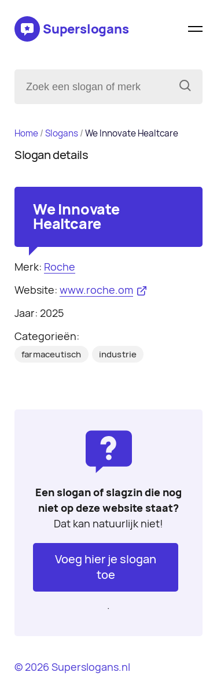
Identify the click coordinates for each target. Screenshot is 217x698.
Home (26, 133)
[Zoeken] (185, 86)
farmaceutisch (51, 354)
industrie (118, 354)
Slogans (61, 133)
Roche (59, 267)
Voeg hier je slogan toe (105, 567)
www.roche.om (96, 290)
